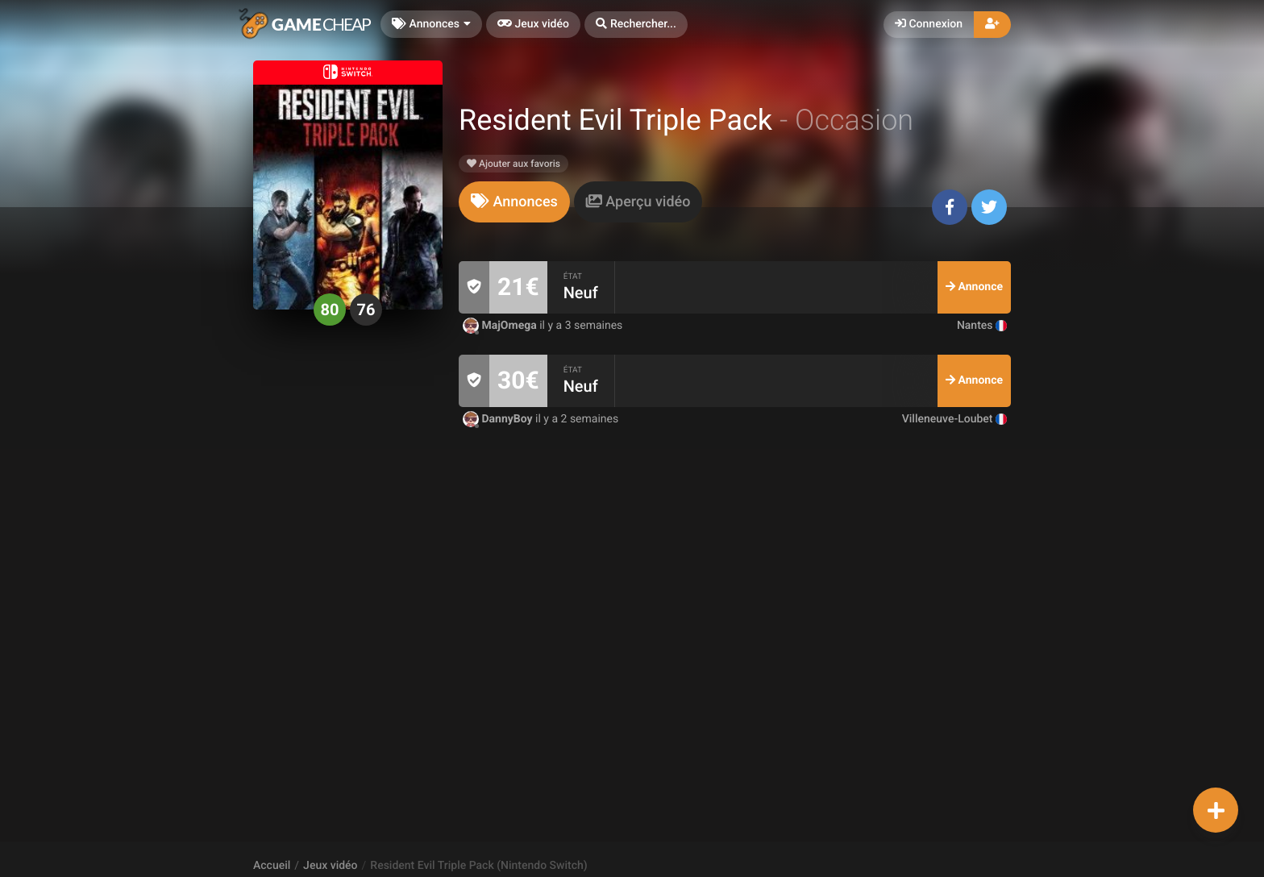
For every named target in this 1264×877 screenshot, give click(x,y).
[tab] (514, 201)
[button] (636, 24)
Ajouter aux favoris (513, 163)
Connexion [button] (929, 24)
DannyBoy (499, 419)
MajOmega (501, 325)
